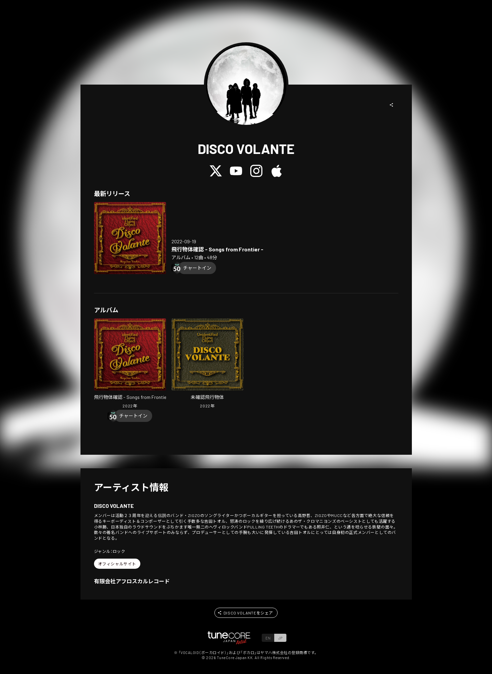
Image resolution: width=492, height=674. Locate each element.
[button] (391, 105)
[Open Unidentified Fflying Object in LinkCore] (207, 364)
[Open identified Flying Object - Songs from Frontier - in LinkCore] (130, 238)
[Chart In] (197, 268)
